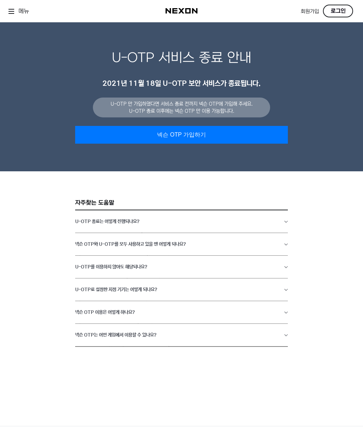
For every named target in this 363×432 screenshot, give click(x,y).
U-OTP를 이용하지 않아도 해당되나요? (111, 267)
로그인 (338, 11)
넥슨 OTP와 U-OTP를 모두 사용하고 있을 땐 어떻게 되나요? (130, 244)
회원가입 (310, 12)
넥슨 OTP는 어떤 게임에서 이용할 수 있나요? (115, 335)
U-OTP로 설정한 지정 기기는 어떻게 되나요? (116, 289)
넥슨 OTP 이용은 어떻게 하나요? (105, 312)
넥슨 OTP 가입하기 (181, 135)
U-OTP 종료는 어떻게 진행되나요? (107, 221)
